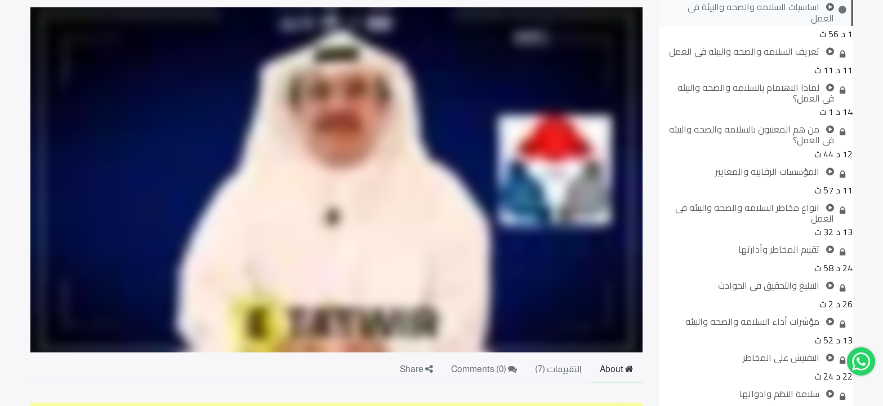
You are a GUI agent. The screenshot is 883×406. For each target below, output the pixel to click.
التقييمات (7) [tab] (558, 369)
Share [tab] (416, 369)
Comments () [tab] (484, 369)
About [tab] (617, 369)
